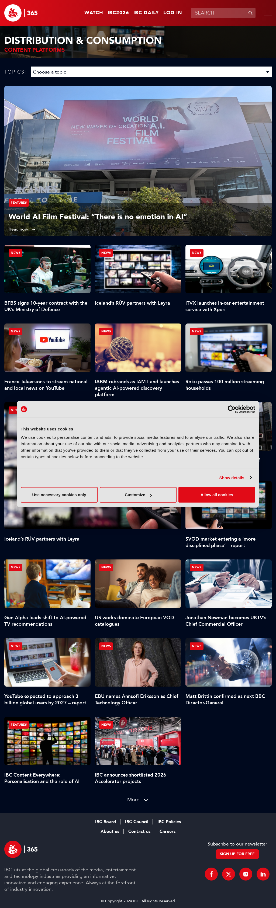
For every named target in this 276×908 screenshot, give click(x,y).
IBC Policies (169, 822)
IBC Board (105, 822)
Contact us (139, 831)
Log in (172, 13)
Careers (167, 831)
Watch (93, 13)
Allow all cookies (217, 494)
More (133, 799)
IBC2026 (118, 13)
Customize (138, 494)
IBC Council (136, 822)
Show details (231, 477)
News (15, 410)
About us (110, 831)
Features (19, 203)
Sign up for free (237, 854)
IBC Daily (146, 13)
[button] (267, 13)
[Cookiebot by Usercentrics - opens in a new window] (231, 409)
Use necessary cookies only (59, 494)
